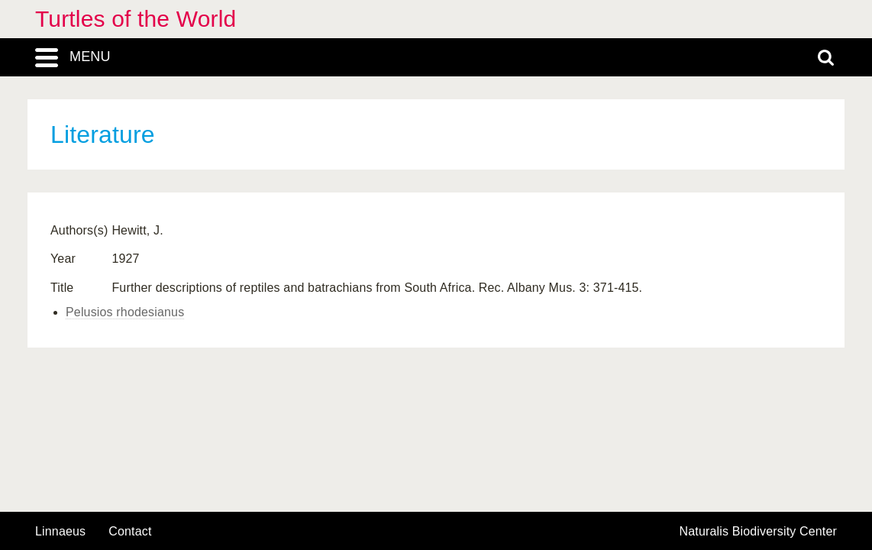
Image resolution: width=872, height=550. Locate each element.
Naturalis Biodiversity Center (759, 532)
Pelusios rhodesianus (125, 312)
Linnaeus (60, 532)
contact (129, 531)
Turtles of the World (135, 18)
